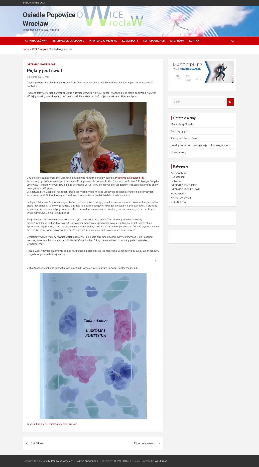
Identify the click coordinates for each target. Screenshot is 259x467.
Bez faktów (37, 443)
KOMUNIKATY (130, 40)
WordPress (161, 460)
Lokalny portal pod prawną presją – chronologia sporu (200, 145)
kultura (36, 424)
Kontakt (195, 40)
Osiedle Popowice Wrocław (57, 460)
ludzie (44, 424)
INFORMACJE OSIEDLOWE (68, 40)
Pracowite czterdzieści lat (129, 177)
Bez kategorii (178, 176)
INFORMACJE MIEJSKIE (103, 40)
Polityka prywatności (87, 460)
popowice (62, 424)
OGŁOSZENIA (178, 202)
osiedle (52, 424)
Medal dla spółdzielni (182, 124)
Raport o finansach (144, 443)
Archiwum (177, 40)
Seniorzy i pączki (180, 131)
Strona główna (36, 40)
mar (47, 77)
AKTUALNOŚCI (179, 172)
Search (230, 102)
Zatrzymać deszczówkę (184, 138)
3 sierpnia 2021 (35, 77)
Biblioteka (176, 181)
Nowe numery (178, 152)
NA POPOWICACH (154, 40)
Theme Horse (121, 460)
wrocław (72, 424)
